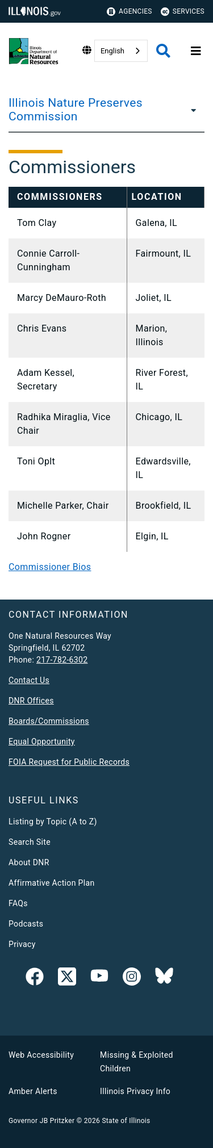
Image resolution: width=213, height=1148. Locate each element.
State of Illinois (126, 1121)
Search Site (30, 842)
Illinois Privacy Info (135, 1091)
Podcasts (26, 923)
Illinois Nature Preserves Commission (76, 109)
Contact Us (29, 680)
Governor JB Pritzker (41, 1121)
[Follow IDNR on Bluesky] (164, 978)
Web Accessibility (41, 1054)
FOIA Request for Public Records (69, 761)
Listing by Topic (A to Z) (53, 821)
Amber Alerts (33, 1091)
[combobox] (121, 51)
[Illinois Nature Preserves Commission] (191, 109)
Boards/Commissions (49, 721)
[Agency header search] (163, 51)
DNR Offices (31, 700)
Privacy (22, 944)
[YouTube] (99, 978)
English (112, 51)
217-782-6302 (62, 659)
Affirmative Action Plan (52, 882)
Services (182, 11)
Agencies (129, 11)
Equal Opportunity (42, 741)
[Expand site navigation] (195, 51)
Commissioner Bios (50, 567)
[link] (35, 978)
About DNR (29, 862)
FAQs (18, 903)
